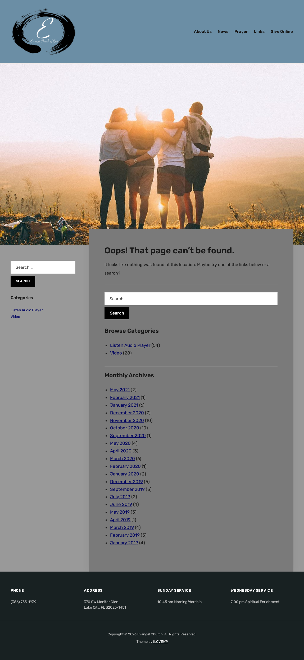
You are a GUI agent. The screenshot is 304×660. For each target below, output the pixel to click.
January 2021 (124, 405)
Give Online (282, 31)
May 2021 (120, 389)
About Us (203, 31)
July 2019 (120, 496)
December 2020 (127, 412)
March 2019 (122, 527)
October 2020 (124, 427)
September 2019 (127, 489)
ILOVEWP (160, 642)
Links (259, 31)
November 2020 (127, 420)
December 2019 (126, 481)
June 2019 (121, 504)
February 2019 (125, 535)
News (223, 31)
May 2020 (120, 443)
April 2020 (120, 451)
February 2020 (125, 466)
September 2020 (128, 435)
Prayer (241, 31)
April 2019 (120, 519)
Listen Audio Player (130, 345)
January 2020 (124, 474)
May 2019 (120, 512)
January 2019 (124, 542)
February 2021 (125, 397)
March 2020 (122, 458)
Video (116, 353)
